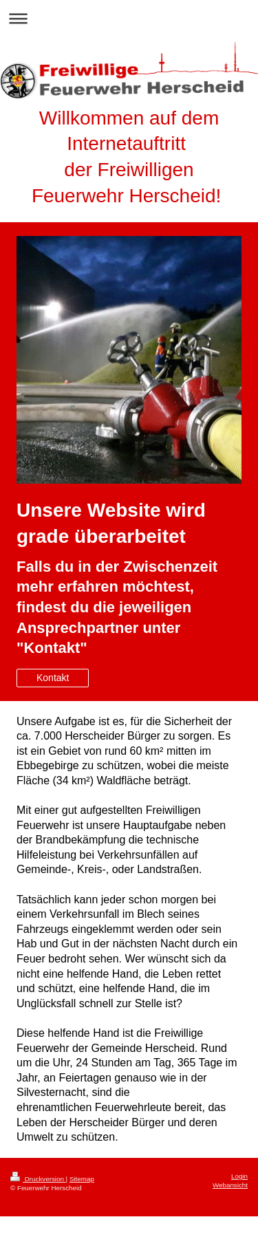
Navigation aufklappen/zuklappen (129, 18)
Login (239, 1176)
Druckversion (38, 1179)
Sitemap (81, 1179)
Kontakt (52, 677)
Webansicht (230, 1185)
